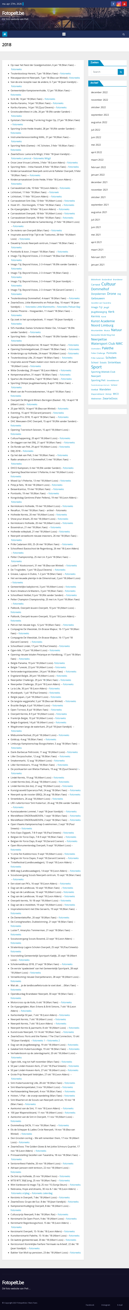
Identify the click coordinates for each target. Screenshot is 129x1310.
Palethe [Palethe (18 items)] (108, 348)
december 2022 (99, 92)
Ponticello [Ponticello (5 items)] (111, 353)
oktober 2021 (98, 197)
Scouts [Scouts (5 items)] (103, 362)
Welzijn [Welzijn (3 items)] (108, 394)
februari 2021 (98, 257)
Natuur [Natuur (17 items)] (116, 330)
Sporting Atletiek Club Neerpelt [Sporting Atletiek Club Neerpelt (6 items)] (103, 374)
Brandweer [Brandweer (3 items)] (118, 279)
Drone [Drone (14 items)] (111, 294)
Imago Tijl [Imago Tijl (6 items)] (96, 307)
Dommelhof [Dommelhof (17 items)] (100, 289)
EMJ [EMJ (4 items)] (119, 294)
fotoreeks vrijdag (20, 1193)
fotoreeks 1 (39, 1040)
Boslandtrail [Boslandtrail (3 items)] (107, 279)
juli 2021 (95, 219)
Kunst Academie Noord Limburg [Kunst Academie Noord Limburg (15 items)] (103, 323)
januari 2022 (98, 174)
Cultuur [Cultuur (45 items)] (108, 284)
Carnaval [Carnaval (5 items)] (95, 284)
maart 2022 (97, 159)
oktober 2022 (98, 107)
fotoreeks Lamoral (21, 158)
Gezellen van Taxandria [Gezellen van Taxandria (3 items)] (101, 303)
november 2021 (99, 189)
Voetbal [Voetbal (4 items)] (94, 389)
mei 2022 (96, 144)
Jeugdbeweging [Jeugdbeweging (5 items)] (99, 311)
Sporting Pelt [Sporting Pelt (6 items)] (98, 380)
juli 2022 (95, 129)
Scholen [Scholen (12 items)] (111, 358)
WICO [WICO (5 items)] (116, 393)
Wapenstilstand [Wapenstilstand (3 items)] (97, 394)
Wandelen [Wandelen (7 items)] (105, 389)
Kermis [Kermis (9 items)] (95, 316)
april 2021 (96, 242)
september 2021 (100, 204)
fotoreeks (16, 69)
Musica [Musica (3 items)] (107, 330)
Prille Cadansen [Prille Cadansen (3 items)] (97, 358)
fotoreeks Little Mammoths (40, 306)
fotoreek (54, 192)
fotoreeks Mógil (42, 158)
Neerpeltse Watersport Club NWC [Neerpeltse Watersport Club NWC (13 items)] (107, 341)
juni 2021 (96, 227)
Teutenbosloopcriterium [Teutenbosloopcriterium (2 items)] (100, 385)
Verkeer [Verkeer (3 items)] (114, 385)
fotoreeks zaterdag (42, 1193)
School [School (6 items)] (94, 362)
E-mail (119, 1305)
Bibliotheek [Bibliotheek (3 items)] (96, 279)
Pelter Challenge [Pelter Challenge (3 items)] (98, 353)
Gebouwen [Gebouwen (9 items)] (98, 298)
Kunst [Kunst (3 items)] (103, 316)
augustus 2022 (99, 122)
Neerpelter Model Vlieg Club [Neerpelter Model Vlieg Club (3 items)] (103, 335)
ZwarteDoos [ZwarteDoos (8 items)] (110, 398)
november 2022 (99, 99)
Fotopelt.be (13, 13)
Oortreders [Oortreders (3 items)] (96, 349)
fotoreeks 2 (53, 1040)
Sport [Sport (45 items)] (96, 367)
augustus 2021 (99, 212)
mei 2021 (96, 234)
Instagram (105, 1305)
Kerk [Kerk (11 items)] (111, 312)
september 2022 (100, 114)
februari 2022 (98, 167)
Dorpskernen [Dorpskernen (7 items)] (98, 293)
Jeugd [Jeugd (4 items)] (106, 307)
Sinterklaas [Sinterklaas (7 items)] (114, 362)
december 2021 (99, 182)
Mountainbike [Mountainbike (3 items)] (97, 330)
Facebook (90, 1305)
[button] (123, 34)
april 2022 (96, 152)
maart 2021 (97, 249)
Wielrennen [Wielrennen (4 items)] (96, 398)
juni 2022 (96, 137)
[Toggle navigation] (64, 34)
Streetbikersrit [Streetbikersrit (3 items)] (113, 380)
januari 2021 (98, 264)
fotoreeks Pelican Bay (68, 306)
